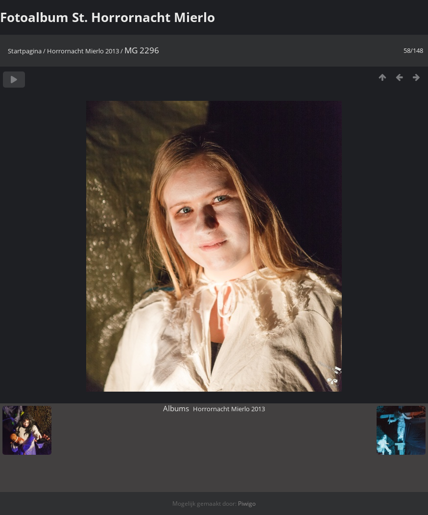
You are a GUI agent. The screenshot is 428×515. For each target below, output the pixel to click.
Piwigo (247, 503)
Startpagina (25, 51)
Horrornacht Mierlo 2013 (83, 51)
